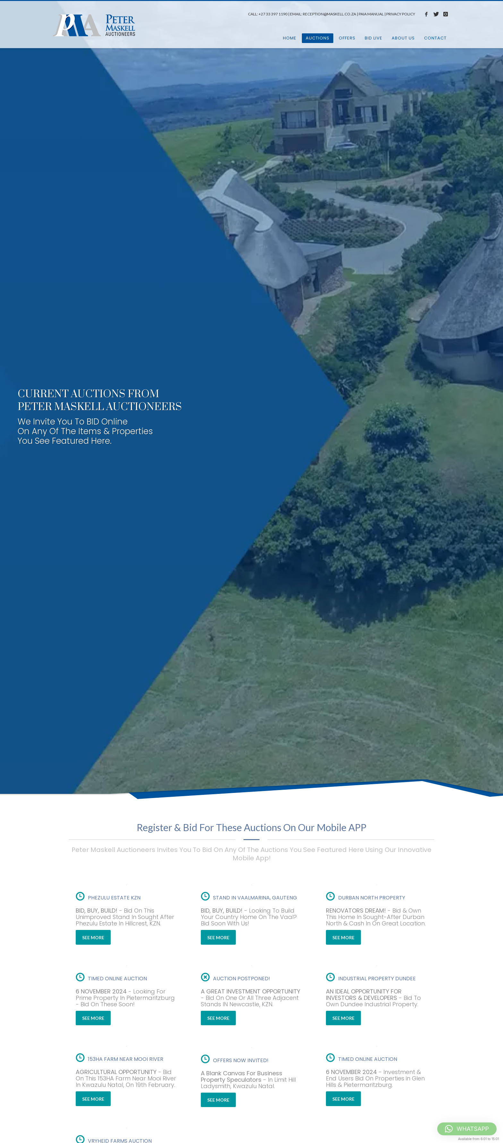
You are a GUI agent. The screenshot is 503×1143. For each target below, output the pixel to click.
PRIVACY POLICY (400, 14)
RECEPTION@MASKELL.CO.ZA (329, 14)
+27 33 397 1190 (273, 14)
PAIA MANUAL (371, 14)
